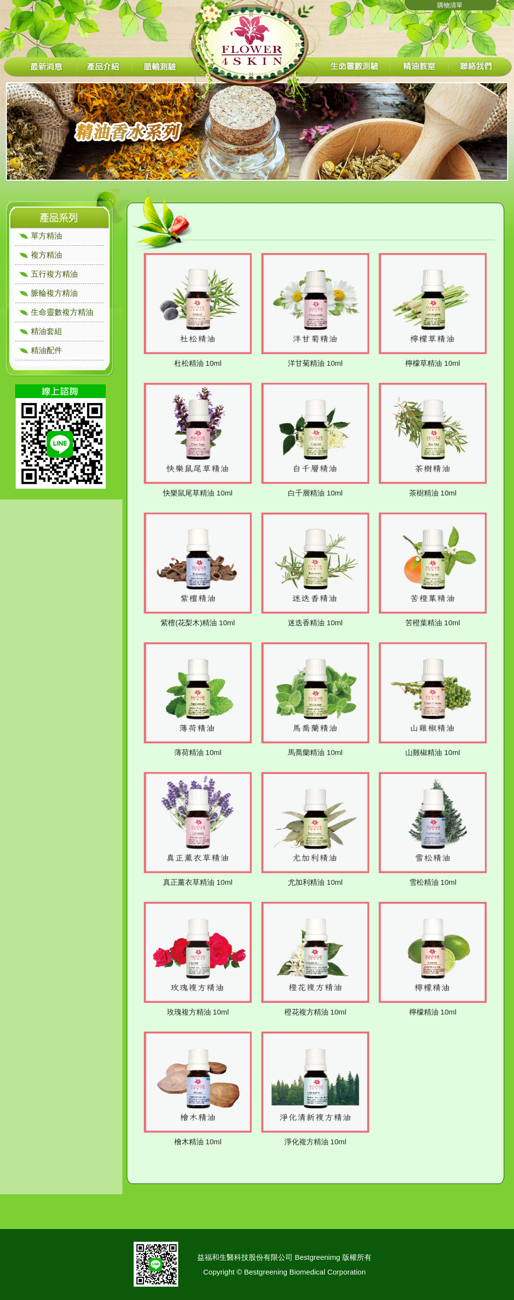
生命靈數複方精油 (62, 312)
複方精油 (46, 255)
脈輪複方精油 (54, 293)
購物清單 (450, 5)
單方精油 (46, 236)
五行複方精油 (54, 274)
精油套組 (46, 331)
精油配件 (46, 350)
